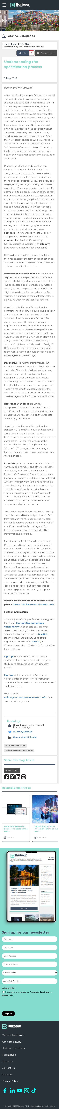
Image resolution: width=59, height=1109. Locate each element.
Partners (7, 1074)
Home (6, 44)
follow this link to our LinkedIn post (33, 604)
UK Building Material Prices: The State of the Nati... (16, 829)
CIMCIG (36, 641)
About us (7, 1061)
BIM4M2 (43, 634)
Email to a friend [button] (12, 770)
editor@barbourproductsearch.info (25, 697)
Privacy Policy (8, 988)
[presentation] (24, 1004)
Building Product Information (19, 750)
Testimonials (9, 1054)
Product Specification (15, 746)
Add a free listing (11, 1041)
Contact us (8, 1068)
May (27, 44)
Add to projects (45, 53)
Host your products (13, 1048)
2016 (20, 44)
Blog (13, 44)
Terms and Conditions (39, 992)
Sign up (8, 656)
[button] (18, 36)
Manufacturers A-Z (13, 1035)
